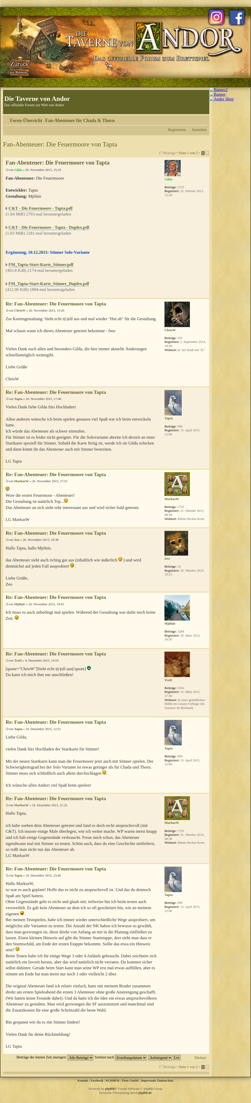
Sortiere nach (121, 1057)
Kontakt (82, 1080)
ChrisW (19, 310)
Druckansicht (195, 118)
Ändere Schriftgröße (203, 118)
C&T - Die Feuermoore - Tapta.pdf (40, 208)
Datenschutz (165, 1080)
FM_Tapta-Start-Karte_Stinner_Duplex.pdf (48, 283)
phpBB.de (145, 1093)
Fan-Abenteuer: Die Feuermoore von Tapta (60, 144)
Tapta (18, 399)
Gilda (18, 170)
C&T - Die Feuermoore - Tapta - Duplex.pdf (48, 227)
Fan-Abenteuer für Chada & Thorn (80, 120)
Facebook (96, 1080)
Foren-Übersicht (26, 120)
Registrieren (177, 130)
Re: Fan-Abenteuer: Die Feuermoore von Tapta (56, 303)
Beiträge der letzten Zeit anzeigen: (55, 1057)
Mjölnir (19, 604)
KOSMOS (112, 1080)
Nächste (200, 1058)
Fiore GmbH (130, 1080)
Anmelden (199, 130)
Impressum (148, 1080)
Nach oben (205, 295)
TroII (18, 660)
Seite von (188, 153)
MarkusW (21, 481)
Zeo (17, 540)
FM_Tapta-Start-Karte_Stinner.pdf (40, 264)
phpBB (110, 1089)
